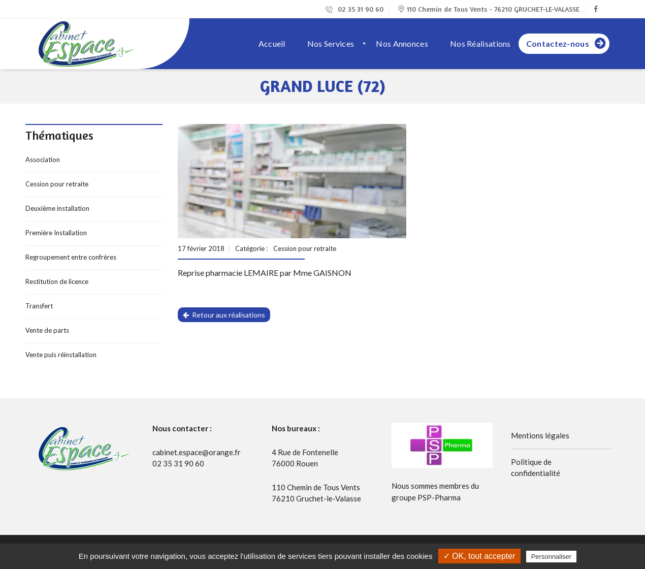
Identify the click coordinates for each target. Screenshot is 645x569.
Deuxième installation (57, 208)
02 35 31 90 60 (354, 9)
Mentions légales (540, 435)
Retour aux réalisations (224, 314)
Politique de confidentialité (535, 467)
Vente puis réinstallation (60, 355)
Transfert (39, 306)
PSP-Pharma (439, 497)
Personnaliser (551, 556)
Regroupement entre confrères (70, 257)
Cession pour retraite (56, 184)
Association (42, 159)
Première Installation (56, 233)
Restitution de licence (56, 281)
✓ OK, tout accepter (479, 556)
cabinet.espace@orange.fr (196, 452)
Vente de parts (47, 330)
